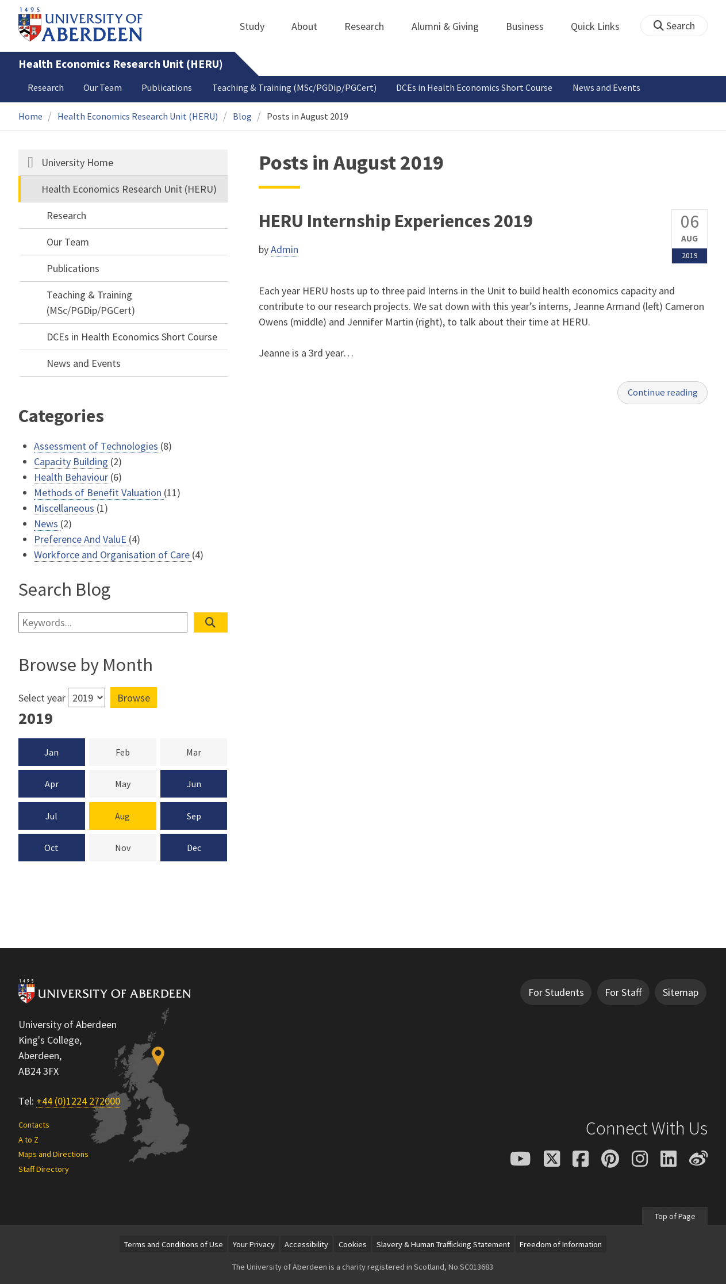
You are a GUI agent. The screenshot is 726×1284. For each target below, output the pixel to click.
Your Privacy (254, 1244)
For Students (556, 992)
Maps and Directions (53, 1154)
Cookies (353, 1244)
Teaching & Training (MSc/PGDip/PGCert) (294, 87)
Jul (51, 816)
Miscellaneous (65, 508)
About (310, 26)
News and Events (606, 87)
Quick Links (601, 26)
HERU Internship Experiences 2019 (396, 220)
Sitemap (680, 992)
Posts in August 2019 (307, 116)
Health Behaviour (72, 477)
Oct (51, 847)
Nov (135, 847)
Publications (166, 87)
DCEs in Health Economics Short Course (474, 87)
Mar (206, 751)
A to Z (28, 1139)
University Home (77, 162)
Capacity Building (72, 461)
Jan (51, 752)
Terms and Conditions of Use (173, 1244)
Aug (122, 816)
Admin (284, 249)
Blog (242, 116)
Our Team (102, 87)
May (135, 783)
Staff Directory (43, 1169)
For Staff (623, 992)
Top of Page (674, 1215)
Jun (194, 783)
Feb (136, 751)
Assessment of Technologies (97, 446)
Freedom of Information (561, 1244)
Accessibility (306, 1244)
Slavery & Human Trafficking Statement (443, 1244)
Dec (194, 847)
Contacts (33, 1125)
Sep (194, 816)
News (47, 523)
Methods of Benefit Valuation (99, 492)
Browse (133, 697)
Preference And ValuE (81, 539)
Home (30, 116)
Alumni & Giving (451, 26)
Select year (42, 697)
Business (531, 26)
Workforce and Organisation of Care (113, 554)
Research (370, 26)
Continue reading (660, 393)
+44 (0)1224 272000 (78, 1100)
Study (258, 26)
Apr (52, 783)
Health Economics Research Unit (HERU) (120, 64)
